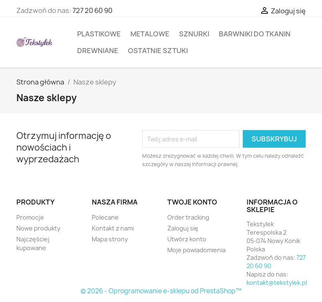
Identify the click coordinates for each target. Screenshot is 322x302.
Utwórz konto (186, 239)
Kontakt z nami (113, 228)
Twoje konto (192, 202)
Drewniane (97, 50)
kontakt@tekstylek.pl (277, 283)
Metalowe (149, 33)
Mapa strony (110, 239)
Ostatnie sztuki (158, 50)
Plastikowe (99, 33)
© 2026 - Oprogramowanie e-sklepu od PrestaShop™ (161, 291)
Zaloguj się (182, 228)
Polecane (105, 217)
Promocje (30, 217)
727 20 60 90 (92, 10)
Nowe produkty (38, 228)
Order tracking (188, 217)
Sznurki (194, 33)
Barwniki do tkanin (255, 33)
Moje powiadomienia (196, 250)
